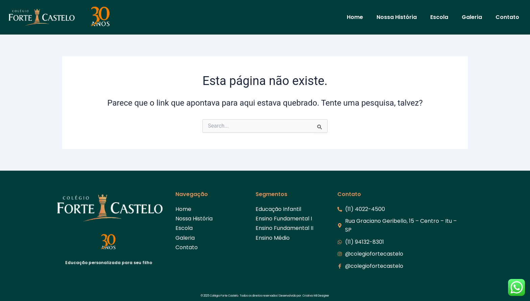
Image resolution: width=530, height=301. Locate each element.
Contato (507, 17)
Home (355, 17)
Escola (439, 17)
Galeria (472, 17)
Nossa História (397, 17)
